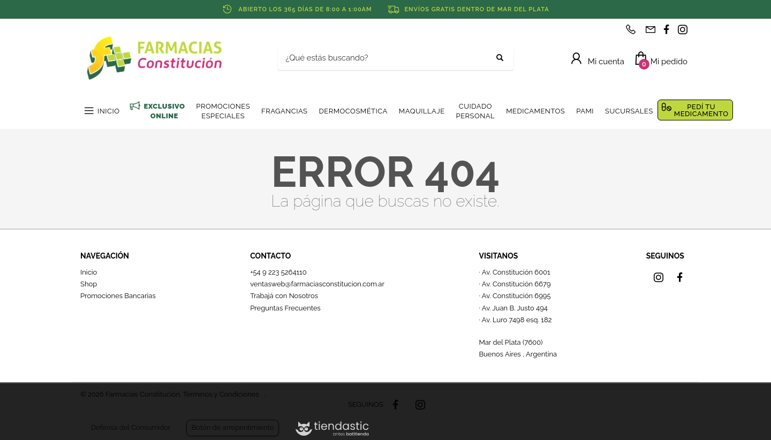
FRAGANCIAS (284, 111)
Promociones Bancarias (118, 296)
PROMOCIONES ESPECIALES (223, 111)
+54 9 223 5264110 (278, 272)
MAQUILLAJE (422, 111)
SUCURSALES (629, 111)
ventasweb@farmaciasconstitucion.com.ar (317, 284)
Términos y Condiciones (221, 394)
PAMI (585, 111)
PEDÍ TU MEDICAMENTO (701, 110)
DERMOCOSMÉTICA (353, 111)
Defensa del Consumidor (130, 427)
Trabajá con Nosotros (284, 296)
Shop (88, 284)
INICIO (108, 111)
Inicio (88, 272)
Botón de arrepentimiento (232, 427)
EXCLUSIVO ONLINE (164, 111)
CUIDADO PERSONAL (475, 111)
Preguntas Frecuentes (285, 308)
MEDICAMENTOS (535, 111)
